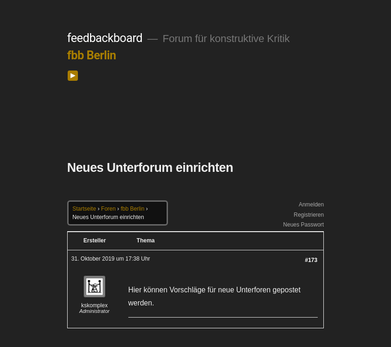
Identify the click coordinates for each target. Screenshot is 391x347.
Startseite (84, 208)
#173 (311, 260)
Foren (108, 208)
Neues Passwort (303, 224)
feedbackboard (104, 38)
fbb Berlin (91, 55)
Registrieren (308, 215)
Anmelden (311, 204)
